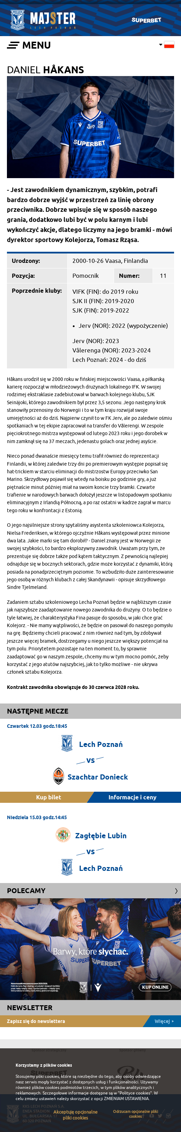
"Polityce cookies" (135, 1093)
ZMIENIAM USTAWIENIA (126, 1098)
